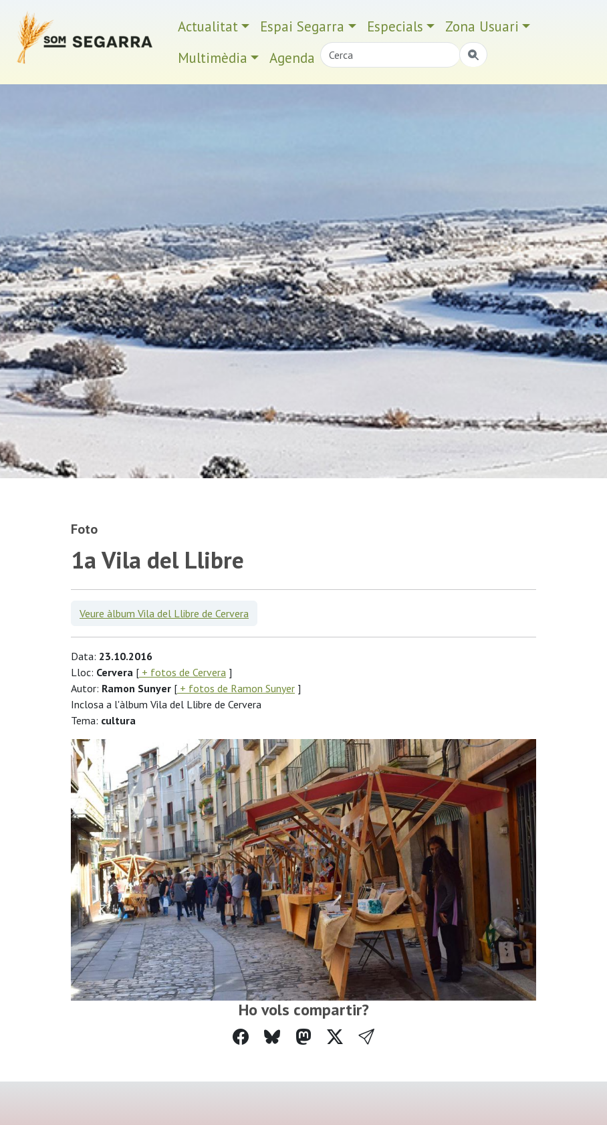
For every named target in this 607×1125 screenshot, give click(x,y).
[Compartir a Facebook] (241, 1037)
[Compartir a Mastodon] (303, 1037)
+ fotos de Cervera (182, 672)
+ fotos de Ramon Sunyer (236, 688)
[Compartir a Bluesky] (272, 1037)
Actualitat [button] (208, 26)
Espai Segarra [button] (302, 26)
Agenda (292, 58)
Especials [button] (395, 26)
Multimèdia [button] (212, 58)
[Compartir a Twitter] (335, 1037)
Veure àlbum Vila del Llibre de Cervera (164, 613)
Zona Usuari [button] (482, 26)
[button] (366, 1037)
